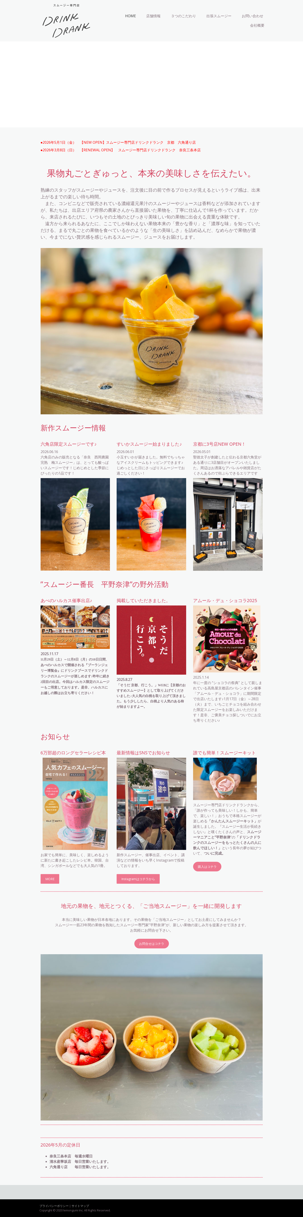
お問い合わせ (252, 15)
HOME (130, 15)
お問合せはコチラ (151, 943)
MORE (49, 879)
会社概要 (257, 25)
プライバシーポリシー (54, 1206)
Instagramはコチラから (138, 879)
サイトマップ (80, 1206)
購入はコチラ (207, 866)
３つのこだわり (183, 15)
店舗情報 (153, 15)
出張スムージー (218, 15)
